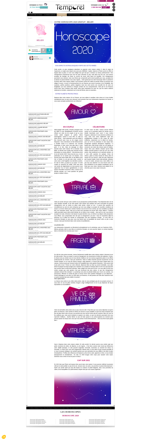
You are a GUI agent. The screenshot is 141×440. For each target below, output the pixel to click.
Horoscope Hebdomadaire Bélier (40, 119)
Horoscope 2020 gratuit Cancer (37, 423)
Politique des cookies (70, 407)
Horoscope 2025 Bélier (40, 169)
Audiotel (49, 51)
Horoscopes (62, 14)
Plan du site (101, 407)
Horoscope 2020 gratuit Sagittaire (97, 421)
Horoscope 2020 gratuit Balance (67, 422)
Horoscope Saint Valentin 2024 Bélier (40, 188)
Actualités (105, 14)
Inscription (109, 0)
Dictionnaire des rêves (93, 407)
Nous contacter (108, 407)
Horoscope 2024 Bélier (40, 196)
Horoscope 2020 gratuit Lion (66, 419)
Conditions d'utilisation (34, 407)
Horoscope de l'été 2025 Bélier (40, 155)
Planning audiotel (50, 14)
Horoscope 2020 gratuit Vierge (66, 421)
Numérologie (96, 14)
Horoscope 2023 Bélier (40, 224)
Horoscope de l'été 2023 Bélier (40, 206)
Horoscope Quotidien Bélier (40, 115)
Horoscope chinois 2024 (40, 192)
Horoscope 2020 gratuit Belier (37, 419)
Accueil (30, 18)
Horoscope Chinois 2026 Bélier (40, 137)
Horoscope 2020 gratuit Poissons (97, 423)
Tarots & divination (74, 14)
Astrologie (85, 14)
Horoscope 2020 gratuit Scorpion (67, 423)
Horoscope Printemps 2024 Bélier (40, 183)
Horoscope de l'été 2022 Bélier (40, 233)
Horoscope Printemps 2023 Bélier (40, 210)
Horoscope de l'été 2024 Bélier (40, 178)
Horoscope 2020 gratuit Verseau (96, 422)
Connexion (102, 0)
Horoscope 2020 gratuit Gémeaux (38, 422)
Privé (43, 51)
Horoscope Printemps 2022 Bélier (40, 238)
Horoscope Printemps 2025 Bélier (40, 160)
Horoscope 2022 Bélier (40, 242)
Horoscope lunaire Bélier (40, 128)
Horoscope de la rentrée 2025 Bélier (40, 151)
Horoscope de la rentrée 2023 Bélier (40, 201)
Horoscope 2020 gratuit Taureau (37, 421)
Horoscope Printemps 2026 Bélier (40, 133)
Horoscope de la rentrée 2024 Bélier (40, 173)
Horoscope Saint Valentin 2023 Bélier (40, 216)
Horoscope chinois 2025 (40, 165)
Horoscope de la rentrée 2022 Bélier (40, 229)
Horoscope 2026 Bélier (40, 146)
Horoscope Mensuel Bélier (40, 124)
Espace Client (43, 407)
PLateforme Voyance (35, 14)
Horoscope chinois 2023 (40, 220)
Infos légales (50, 407)
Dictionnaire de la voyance (81, 407)
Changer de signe (40, 45)
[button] (4, 437)
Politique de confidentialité (59, 407)
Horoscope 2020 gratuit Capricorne (97, 419)
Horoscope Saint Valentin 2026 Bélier (40, 142)
